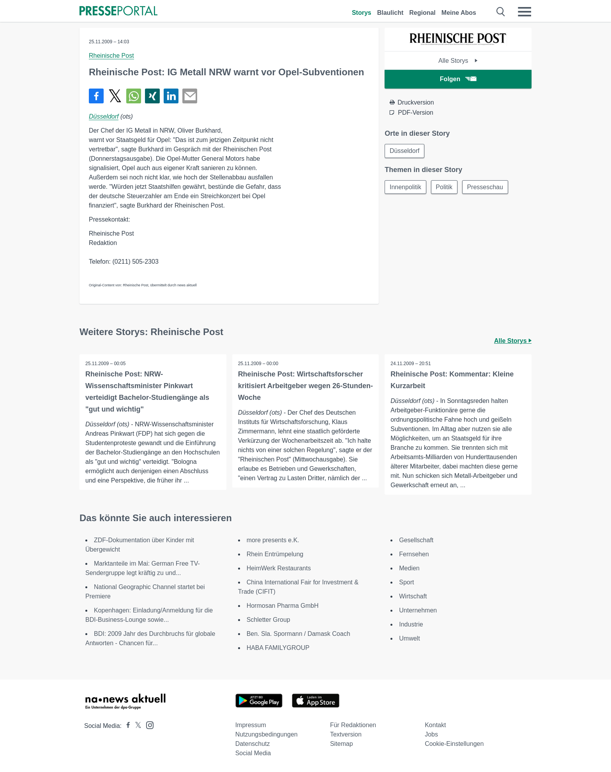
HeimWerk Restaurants (279, 568)
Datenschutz (252, 743)
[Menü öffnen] (524, 11)
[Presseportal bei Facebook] (126, 725)
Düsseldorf (103, 116)
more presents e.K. (273, 540)
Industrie (411, 624)
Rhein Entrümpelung (275, 554)
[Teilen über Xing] (152, 96)
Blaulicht (390, 12)
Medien (409, 568)
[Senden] (189, 96)
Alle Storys (458, 60)
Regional (422, 12)
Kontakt (435, 725)
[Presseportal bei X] (135, 725)
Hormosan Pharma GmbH (283, 605)
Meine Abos (458, 12)
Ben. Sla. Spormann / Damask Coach (298, 633)
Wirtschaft (413, 596)
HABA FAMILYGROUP (278, 647)
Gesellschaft (416, 540)
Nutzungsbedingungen (266, 734)
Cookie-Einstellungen (454, 743)
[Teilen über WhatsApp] (133, 96)
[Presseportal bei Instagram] (147, 724)
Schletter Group (268, 619)
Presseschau (486, 187)
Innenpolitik (405, 187)
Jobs (431, 734)
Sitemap (341, 743)
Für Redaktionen (353, 725)
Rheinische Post (111, 55)
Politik (444, 187)
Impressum (250, 725)
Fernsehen (414, 554)
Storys (361, 12)
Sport (406, 582)
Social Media (253, 753)
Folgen (458, 79)
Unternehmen (418, 610)
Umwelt (409, 638)
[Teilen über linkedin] (171, 96)
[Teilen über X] (115, 96)
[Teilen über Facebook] (96, 96)
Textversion (346, 734)
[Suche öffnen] (501, 11)
